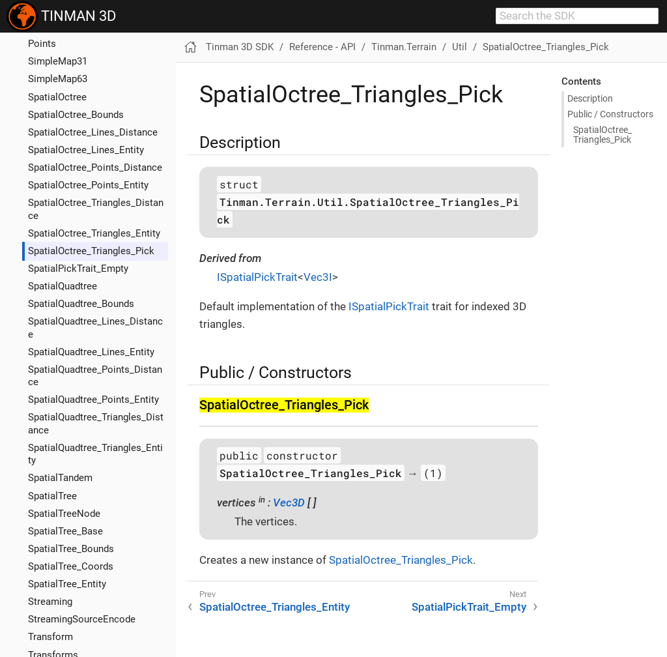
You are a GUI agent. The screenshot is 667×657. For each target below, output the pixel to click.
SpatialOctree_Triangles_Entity (94, 233)
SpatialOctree (57, 97)
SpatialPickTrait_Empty (78, 268)
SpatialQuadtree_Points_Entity (93, 399)
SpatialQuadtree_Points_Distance (95, 376)
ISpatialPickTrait (257, 277)
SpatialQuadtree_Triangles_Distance (95, 423)
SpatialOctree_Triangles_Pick (91, 251)
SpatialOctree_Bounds (76, 115)
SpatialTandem (60, 478)
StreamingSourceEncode (81, 619)
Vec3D (289, 502)
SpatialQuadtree (62, 286)
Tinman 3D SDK (240, 47)
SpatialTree (52, 496)
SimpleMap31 (57, 61)
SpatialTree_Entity (67, 584)
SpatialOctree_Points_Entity (88, 185)
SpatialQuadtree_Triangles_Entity (95, 454)
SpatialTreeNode (64, 513)
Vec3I (318, 277)
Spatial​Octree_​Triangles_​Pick (602, 134)
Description (590, 98)
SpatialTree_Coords (70, 566)
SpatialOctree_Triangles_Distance (95, 209)
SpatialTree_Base (65, 531)
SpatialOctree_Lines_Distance (93, 132)
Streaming (50, 601)
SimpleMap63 (57, 79)
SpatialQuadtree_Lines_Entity (91, 352)
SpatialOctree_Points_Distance (95, 167)
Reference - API (322, 47)
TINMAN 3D (61, 16)
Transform (50, 637)
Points (42, 44)
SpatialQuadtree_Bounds (81, 304)
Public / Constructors (610, 114)
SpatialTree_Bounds (71, 549)
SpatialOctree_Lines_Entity (86, 150)
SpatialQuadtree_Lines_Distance (95, 327)
